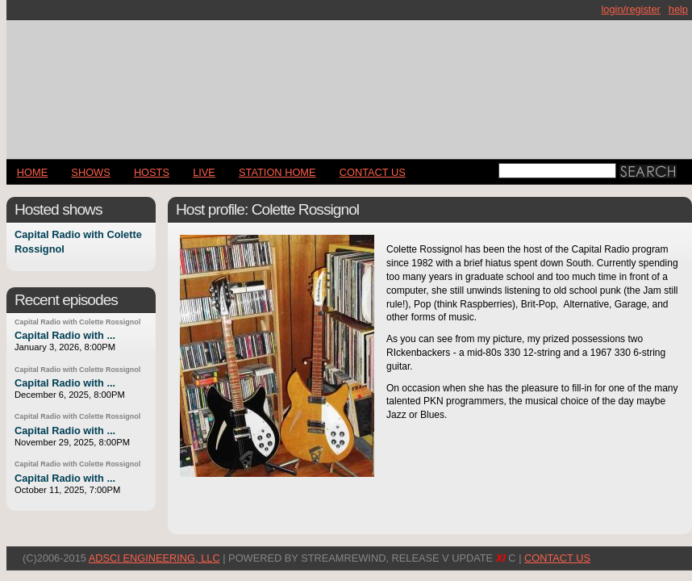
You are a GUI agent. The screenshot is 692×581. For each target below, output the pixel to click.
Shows (90, 172)
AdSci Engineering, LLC (154, 558)
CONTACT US (373, 172)
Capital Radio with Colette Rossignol (77, 322)
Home (32, 172)
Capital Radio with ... (65, 335)
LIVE (204, 172)
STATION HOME (277, 172)
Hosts (151, 172)
